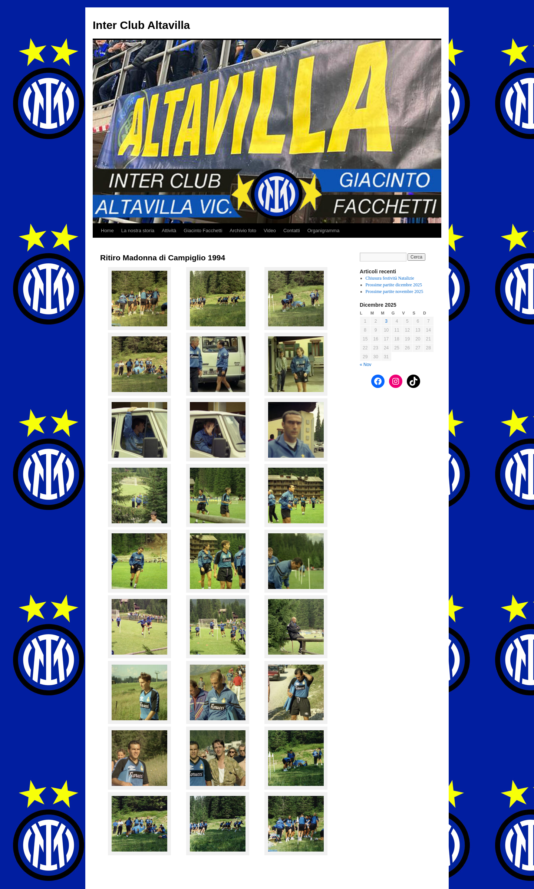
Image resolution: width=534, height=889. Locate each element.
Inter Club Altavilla (141, 25)
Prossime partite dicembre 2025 (394, 284)
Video (270, 230)
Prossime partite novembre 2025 (394, 291)
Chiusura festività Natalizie (390, 278)
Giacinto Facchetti (203, 230)
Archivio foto (243, 230)
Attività (169, 230)
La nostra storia (138, 230)
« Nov (365, 364)
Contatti (291, 230)
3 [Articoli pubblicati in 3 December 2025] (386, 321)
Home (107, 230)
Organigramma (323, 230)
